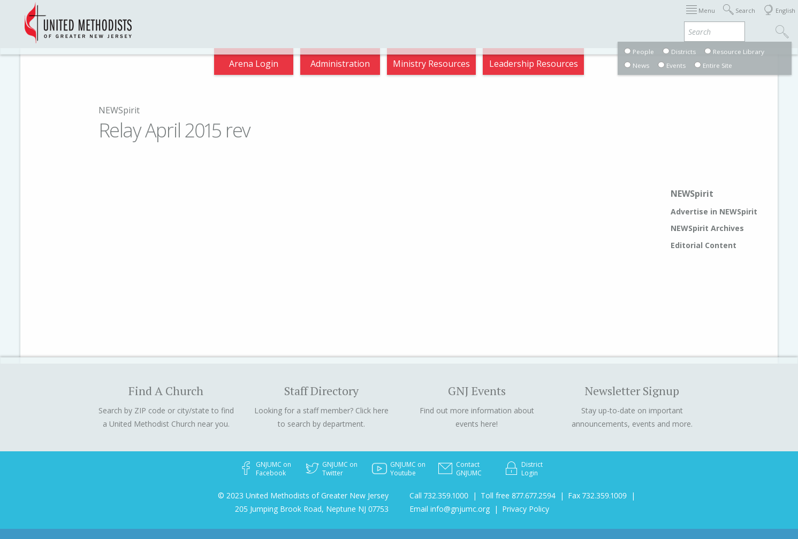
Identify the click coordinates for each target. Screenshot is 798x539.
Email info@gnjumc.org (449, 509)
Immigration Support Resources (365, 18)
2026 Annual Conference (237, 18)
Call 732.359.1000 (438, 495)
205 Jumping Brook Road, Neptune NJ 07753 (312, 509)
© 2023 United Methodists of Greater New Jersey (303, 495)
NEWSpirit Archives (707, 228)
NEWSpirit (119, 110)
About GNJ (466, 18)
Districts (519, 18)
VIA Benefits (643, 18)
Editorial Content (703, 245)
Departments (577, 18)
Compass (701, 18)
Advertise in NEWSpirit (714, 211)
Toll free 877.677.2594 (518, 495)
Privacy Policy (525, 509)
